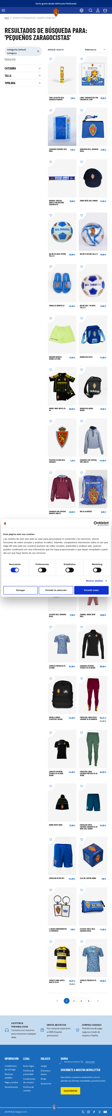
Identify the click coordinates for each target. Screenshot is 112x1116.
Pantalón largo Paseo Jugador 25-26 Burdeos (88, 718)
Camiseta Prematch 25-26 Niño (57, 667)
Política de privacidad (28, 1072)
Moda (43, 1078)
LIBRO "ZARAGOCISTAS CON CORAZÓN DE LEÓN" (89, 98)
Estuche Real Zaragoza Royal (57, 615)
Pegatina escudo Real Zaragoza (57, 461)
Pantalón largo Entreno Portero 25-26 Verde (88, 773)
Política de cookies (28, 1089)
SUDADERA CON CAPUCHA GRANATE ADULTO (57, 512)
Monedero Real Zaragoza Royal (89, 150)
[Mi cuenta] (98, 10)
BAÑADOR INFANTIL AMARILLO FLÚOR (55, 358)
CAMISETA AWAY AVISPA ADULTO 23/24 (57, 981)
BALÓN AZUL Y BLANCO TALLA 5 (87, 306)
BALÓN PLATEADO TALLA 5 (89, 254)
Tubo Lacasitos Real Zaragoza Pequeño (56, 98)
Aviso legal (28, 1065)
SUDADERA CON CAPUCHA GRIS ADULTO (88, 461)
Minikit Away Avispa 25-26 (57, 409)
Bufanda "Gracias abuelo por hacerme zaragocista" (56, 202)
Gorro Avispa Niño (55, 825)
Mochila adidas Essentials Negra (55, 718)
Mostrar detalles (94, 581)
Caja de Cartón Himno (88, 878)
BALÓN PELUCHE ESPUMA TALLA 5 (57, 255)
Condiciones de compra (29, 1080)
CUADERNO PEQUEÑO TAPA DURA (58, 150)
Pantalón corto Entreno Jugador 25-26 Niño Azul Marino (88, 827)
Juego (44, 1065)
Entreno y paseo (45, 1072)
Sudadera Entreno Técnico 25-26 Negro (87, 667)
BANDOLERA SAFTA (86, 357)
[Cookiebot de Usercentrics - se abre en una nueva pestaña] (96, 523)
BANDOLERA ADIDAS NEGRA (86, 409)
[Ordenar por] (96, 50)
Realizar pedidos (9, 1076)
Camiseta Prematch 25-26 (88, 981)
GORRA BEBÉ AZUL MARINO (89, 200)
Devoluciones (11, 1087)
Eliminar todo (10, 59)
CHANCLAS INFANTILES (56, 305)
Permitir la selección (56, 590)
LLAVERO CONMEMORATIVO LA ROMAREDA (58, 930)
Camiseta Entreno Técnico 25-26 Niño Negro (56, 773)
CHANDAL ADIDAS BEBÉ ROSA (87, 615)
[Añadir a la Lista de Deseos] (51, 59)
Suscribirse (70, 1090)
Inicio (7, 18)
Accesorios (46, 1083)
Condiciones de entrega (11, 1067)
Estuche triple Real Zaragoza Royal (87, 930)
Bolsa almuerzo (86, 511)
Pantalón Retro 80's (56, 878)
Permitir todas (91, 590)
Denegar (20, 590)
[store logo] (56, 12)
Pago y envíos (11, 1082)
